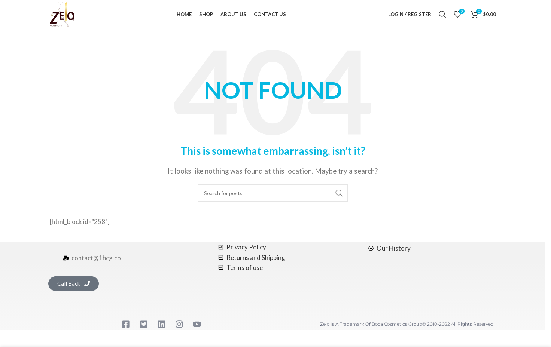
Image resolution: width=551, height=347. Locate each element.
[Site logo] (65, 16)
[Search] (442, 16)
